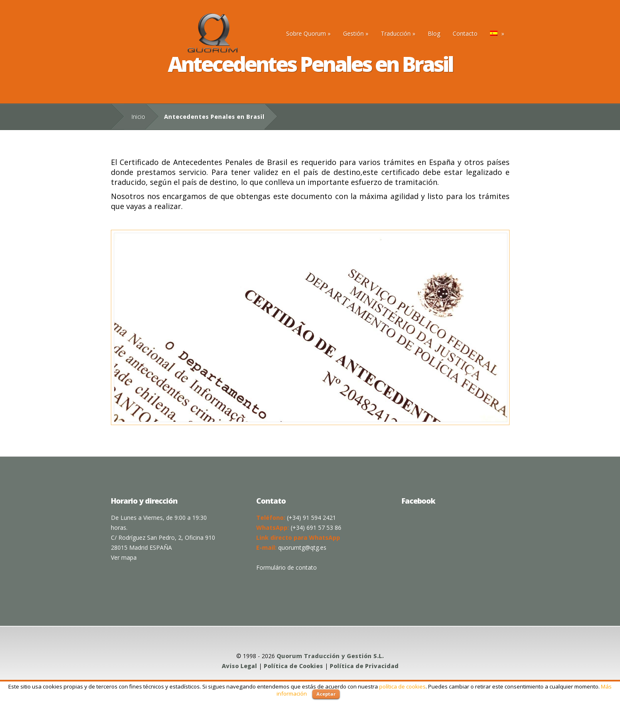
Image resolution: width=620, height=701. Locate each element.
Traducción (398, 33)
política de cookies (402, 686)
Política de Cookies (293, 666)
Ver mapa (124, 557)
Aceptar (326, 694)
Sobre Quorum (308, 33)
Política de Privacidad (364, 666)
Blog (434, 33)
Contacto (465, 33)
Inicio (138, 117)
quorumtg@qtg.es (302, 547)
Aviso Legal (239, 666)
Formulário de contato (286, 567)
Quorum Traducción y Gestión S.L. (330, 656)
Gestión (355, 33)
